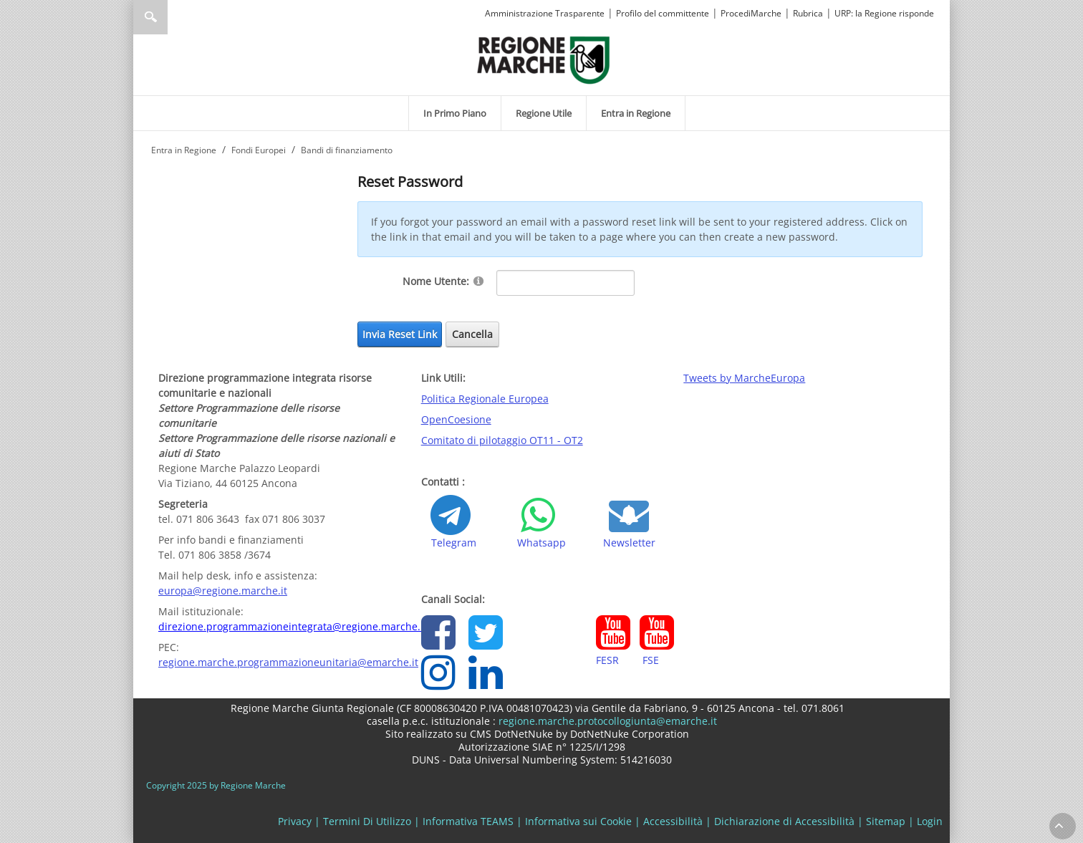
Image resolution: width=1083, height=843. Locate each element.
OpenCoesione (456, 419)
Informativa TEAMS (468, 821)
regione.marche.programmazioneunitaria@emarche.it (288, 662)
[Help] (478, 280)
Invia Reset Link (399, 334)
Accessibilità (673, 821)
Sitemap (885, 821)
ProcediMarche (751, 13)
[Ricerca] (178, 17)
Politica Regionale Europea (485, 398)
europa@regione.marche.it (222, 590)
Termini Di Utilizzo (367, 821)
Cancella (472, 334)
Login (930, 821)
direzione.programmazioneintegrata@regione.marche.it (292, 626)
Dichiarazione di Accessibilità (784, 821)
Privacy (295, 821)
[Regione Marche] (543, 59)
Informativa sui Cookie (578, 821)
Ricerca (150, 17)
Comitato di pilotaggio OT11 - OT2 (502, 440)
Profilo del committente (662, 13)
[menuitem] (454, 113)
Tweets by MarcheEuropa (744, 378)
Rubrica (808, 13)
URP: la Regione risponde (884, 13)
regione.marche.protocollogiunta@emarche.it (606, 721)
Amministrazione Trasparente (545, 13)
